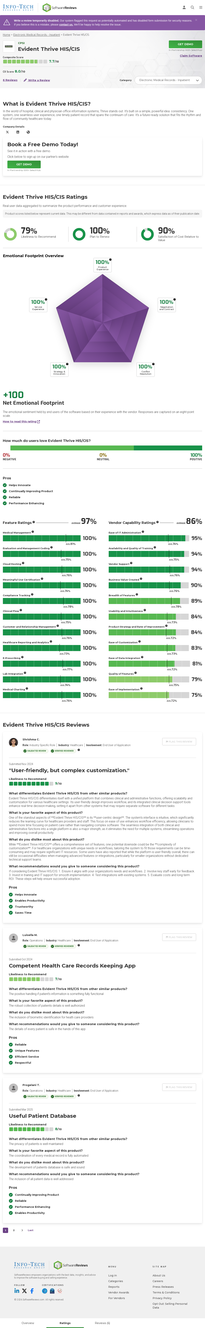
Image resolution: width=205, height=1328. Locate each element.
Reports (113, 1287)
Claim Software (191, 55)
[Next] (22, 1230)
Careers (158, 1281)
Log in (112, 1275)
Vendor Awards (118, 1292)
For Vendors (116, 1298)
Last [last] (30, 1230)
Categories (115, 1281)
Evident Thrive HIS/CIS (76, 35)
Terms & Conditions (166, 1292)
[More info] (110, 259)
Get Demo (185, 44)
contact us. (66, 24)
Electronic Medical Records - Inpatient (36, 35)
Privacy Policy (162, 1298)
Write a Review (37, 80)
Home (6, 35)
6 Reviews (10, 80)
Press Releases (163, 1287)
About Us (159, 1275)
